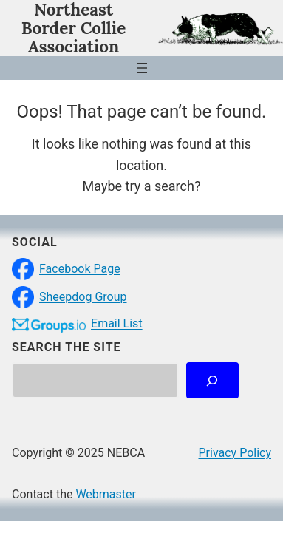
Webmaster (105, 494)
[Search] (212, 380)
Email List (117, 323)
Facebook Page (79, 269)
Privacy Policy (235, 453)
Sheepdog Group (82, 297)
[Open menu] (142, 68)
